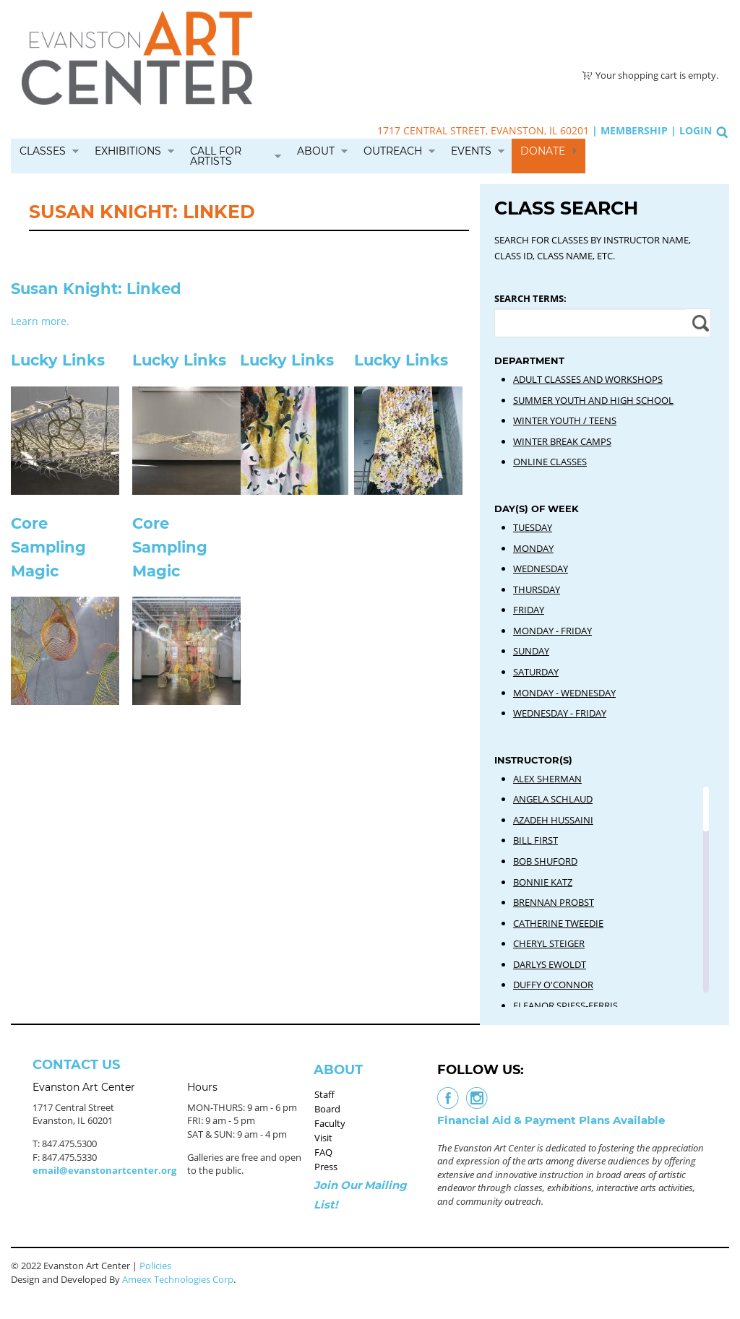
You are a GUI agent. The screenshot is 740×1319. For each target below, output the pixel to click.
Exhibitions (128, 150)
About (316, 150)
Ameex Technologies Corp (177, 1279)
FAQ (323, 1152)
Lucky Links (58, 360)
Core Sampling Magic (48, 547)
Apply (698, 322)
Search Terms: (530, 298)
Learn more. (40, 321)
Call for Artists (215, 156)
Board (327, 1108)
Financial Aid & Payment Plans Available (551, 1120)
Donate (542, 150)
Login (695, 130)
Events (471, 150)
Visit (323, 1137)
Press (325, 1166)
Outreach (392, 150)
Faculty (329, 1123)
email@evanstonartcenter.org (104, 1170)
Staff (324, 1094)
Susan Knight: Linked (96, 289)
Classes (43, 150)
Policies (155, 1265)
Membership (634, 130)
